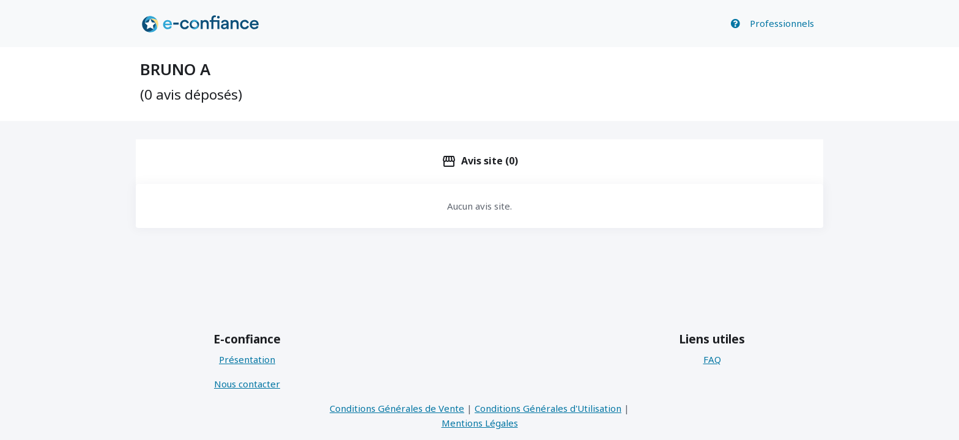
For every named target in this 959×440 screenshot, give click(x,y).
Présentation (247, 359)
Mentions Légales (480, 423)
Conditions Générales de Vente (397, 408)
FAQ (712, 359)
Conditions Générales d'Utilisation (548, 408)
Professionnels (782, 23)
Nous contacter (247, 384)
